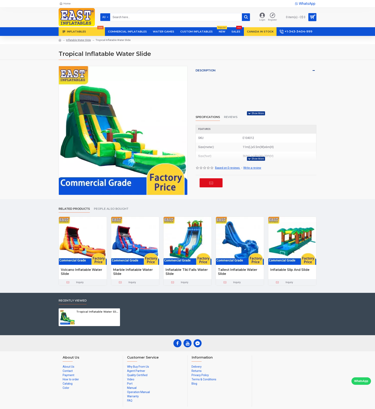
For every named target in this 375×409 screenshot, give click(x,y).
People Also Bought (111, 209)
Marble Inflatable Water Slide (133, 272)
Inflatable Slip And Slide (290, 270)
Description (205, 70)
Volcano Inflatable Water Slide (81, 272)
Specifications (208, 117)
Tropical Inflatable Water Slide (97, 311)
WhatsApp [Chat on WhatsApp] (361, 381)
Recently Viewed (73, 300)
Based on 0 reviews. (227, 167)
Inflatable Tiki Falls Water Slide (187, 272)
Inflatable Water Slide (78, 40)
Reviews (230, 117)
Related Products (74, 209)
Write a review (252, 167)
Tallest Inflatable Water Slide (237, 272)
